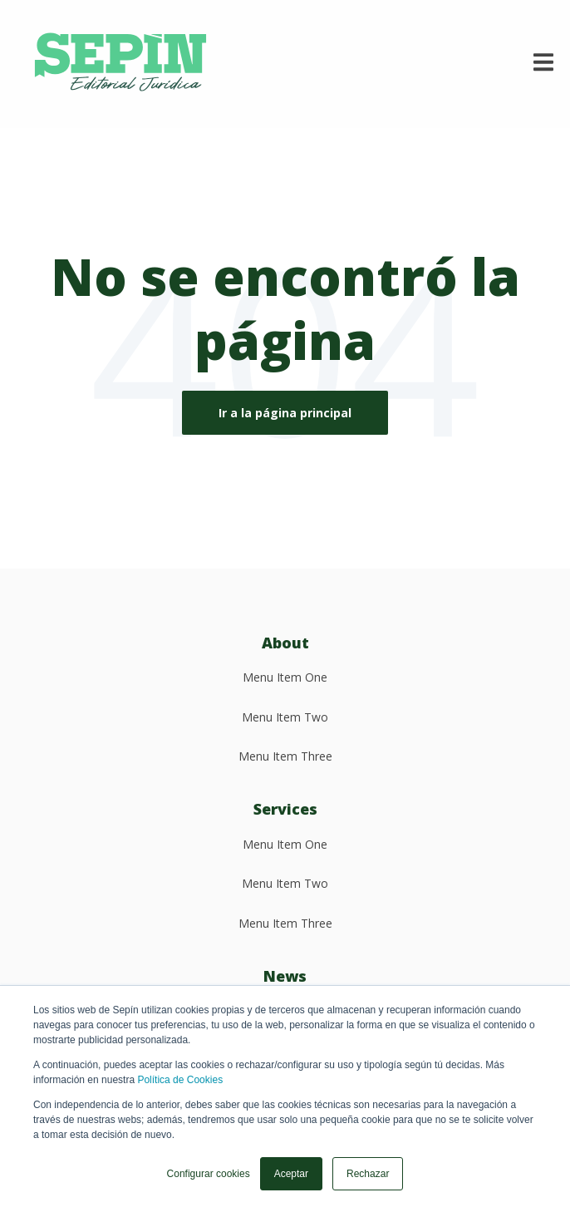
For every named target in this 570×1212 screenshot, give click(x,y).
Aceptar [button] (291, 1174)
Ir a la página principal (285, 413)
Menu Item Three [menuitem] (285, 756)
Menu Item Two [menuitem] (285, 717)
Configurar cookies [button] (208, 1174)
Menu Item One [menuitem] (285, 677)
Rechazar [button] (367, 1174)
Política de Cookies (180, 1080)
